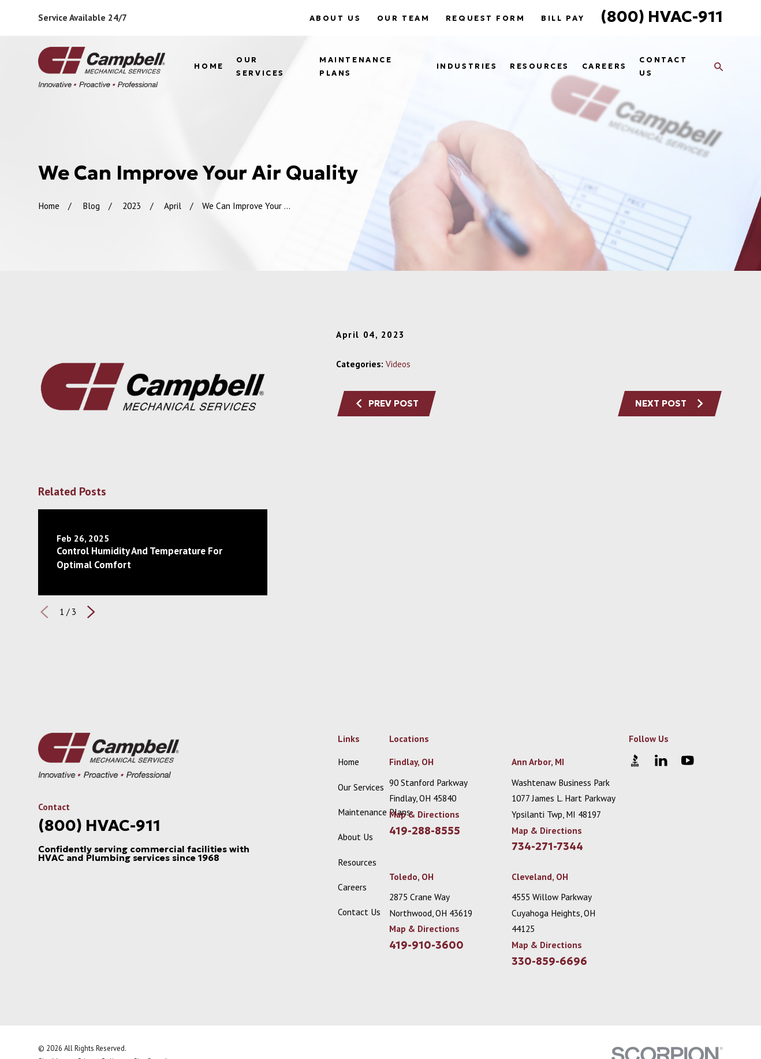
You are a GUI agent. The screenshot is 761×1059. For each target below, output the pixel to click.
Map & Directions (424, 814)
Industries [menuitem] (467, 66)
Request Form (485, 18)
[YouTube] (687, 760)
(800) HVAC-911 (661, 16)
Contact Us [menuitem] (663, 66)
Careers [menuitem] (604, 66)
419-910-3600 (426, 945)
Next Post (670, 403)
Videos (398, 364)
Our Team (403, 18)
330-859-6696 (549, 961)
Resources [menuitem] (539, 66)
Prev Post (387, 403)
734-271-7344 (547, 846)
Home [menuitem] (208, 66)
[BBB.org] (635, 760)
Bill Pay (562, 18)
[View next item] (91, 612)
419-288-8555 (424, 831)
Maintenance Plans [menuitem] (355, 66)
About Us (335, 18)
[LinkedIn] (661, 760)
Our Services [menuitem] (260, 66)
